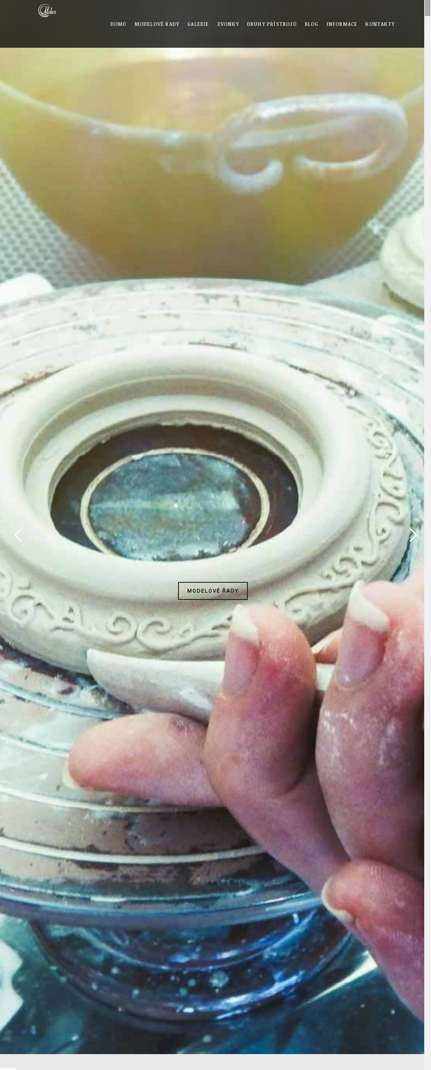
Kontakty (380, 24)
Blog (312, 24)
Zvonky (228, 24)
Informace (342, 24)
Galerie (198, 24)
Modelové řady (157, 24)
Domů (118, 24)
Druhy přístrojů (272, 24)
